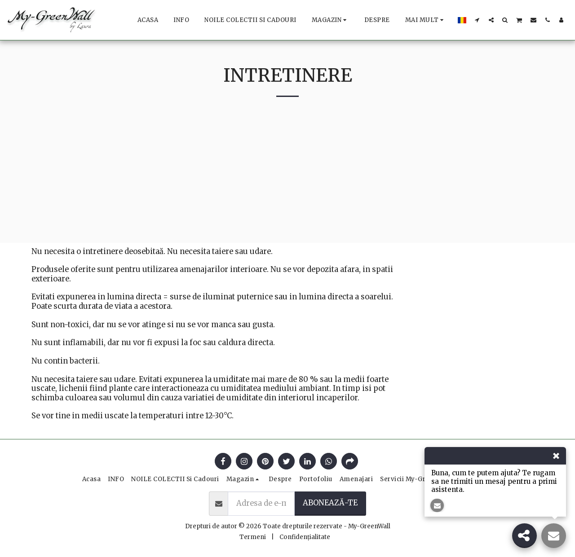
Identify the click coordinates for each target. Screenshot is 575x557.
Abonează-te (330, 503)
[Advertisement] (287, 180)
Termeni (252, 537)
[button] (477, 20)
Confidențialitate (304, 537)
